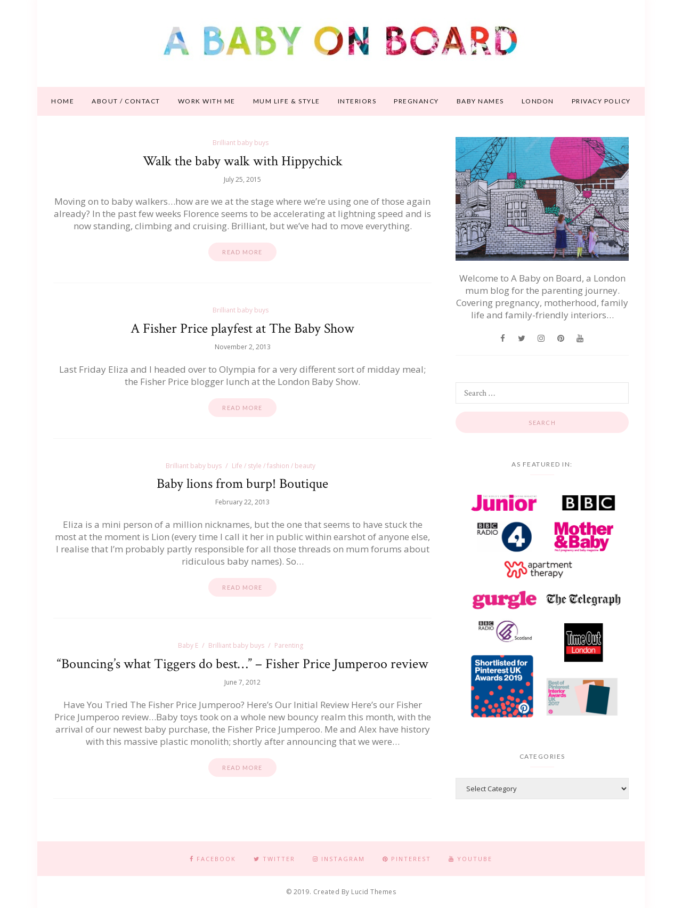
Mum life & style (286, 101)
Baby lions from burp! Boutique (242, 484)
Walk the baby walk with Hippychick (243, 161)
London (538, 101)
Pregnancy (416, 101)
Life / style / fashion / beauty (273, 465)
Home (62, 101)
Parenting (288, 645)
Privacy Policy (601, 101)
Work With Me (207, 101)
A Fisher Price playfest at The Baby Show (242, 328)
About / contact (126, 101)
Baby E (188, 645)
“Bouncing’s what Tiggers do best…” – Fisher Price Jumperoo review (242, 664)
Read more (242, 251)
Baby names (480, 101)
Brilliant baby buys (241, 142)
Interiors (357, 101)
